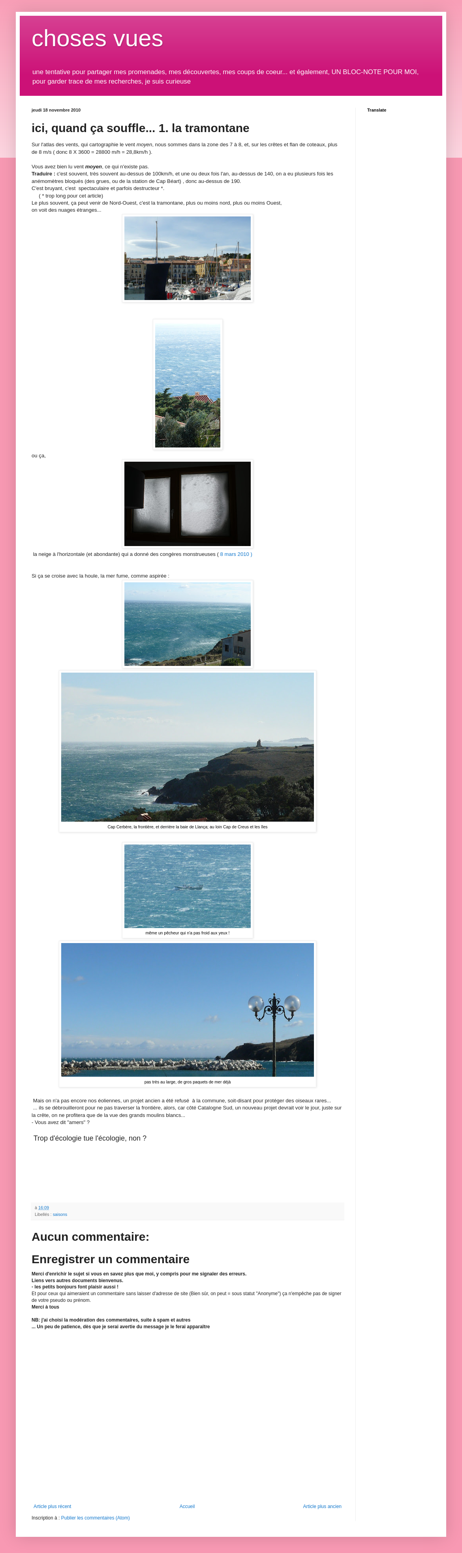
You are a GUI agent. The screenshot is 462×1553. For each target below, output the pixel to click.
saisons (60, 1214)
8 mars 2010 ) (236, 554)
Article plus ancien (322, 1506)
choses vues (97, 38)
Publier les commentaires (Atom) (95, 1518)
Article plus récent (52, 1506)
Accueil (187, 1506)
